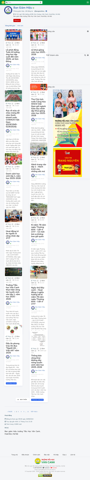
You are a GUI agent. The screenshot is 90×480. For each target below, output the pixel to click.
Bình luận (19, 48)
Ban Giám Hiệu (22, 7)
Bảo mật (46, 455)
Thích (8, 48)
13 (35, 411)
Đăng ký (17, 20)
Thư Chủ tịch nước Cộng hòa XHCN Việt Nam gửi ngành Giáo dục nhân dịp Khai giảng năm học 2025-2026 (41, 106)
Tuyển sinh (9, 319)
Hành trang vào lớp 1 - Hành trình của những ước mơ (42, 170)
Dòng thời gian (10, 26)
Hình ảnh (20, 26)
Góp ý (64, 455)
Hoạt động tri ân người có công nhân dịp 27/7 (16, 235)
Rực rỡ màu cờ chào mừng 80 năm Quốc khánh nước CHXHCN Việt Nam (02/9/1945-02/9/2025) (16, 118)
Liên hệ (72, 455)
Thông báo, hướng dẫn (12, 203)
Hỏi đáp (56, 455)
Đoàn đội (34, 325)
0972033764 (38, 468)
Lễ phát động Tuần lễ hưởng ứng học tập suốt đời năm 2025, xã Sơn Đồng (16, 56)
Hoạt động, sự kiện (11, 84)
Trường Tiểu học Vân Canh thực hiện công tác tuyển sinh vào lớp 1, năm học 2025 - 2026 (16, 291)
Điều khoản (25, 455)
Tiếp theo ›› (41, 411)
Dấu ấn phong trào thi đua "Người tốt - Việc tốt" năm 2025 (16, 347)
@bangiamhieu (39, 11)
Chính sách (36, 455)
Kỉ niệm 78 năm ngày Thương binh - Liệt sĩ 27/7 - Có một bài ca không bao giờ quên (41, 231)
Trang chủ (14, 455)
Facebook (46, 468)
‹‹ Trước (16, 411)
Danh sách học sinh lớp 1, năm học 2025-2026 (17, 177)
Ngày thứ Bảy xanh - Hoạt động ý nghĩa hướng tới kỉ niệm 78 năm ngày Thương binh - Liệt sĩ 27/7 (41, 296)
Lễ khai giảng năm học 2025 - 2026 (41, 53)
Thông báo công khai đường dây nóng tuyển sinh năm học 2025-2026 (42, 363)
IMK (50, 473)
